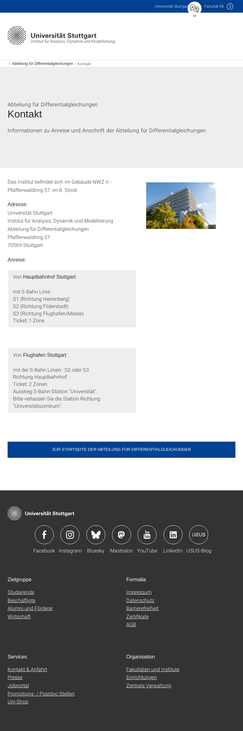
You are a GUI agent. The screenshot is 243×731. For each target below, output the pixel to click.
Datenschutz (140, 600)
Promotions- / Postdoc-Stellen (41, 693)
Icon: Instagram (69, 534)
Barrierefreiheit (142, 608)
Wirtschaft (19, 616)
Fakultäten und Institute (152, 669)
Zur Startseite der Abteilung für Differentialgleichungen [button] (121, 449)
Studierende (21, 592)
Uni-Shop (18, 701)
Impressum (139, 592)
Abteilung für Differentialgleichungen (42, 63)
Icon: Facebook (44, 534)
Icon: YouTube (147, 534)
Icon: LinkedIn (173, 534)
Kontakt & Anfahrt (27, 669)
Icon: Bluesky (95, 534)
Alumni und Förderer (30, 608)
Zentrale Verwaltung (148, 685)
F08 (214, 6)
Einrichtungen (141, 677)
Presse (15, 677)
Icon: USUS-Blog (198, 534)
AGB (131, 624)
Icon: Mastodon (121, 534)
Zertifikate (137, 616)
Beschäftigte (21, 600)
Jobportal (18, 685)
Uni (172, 6)
